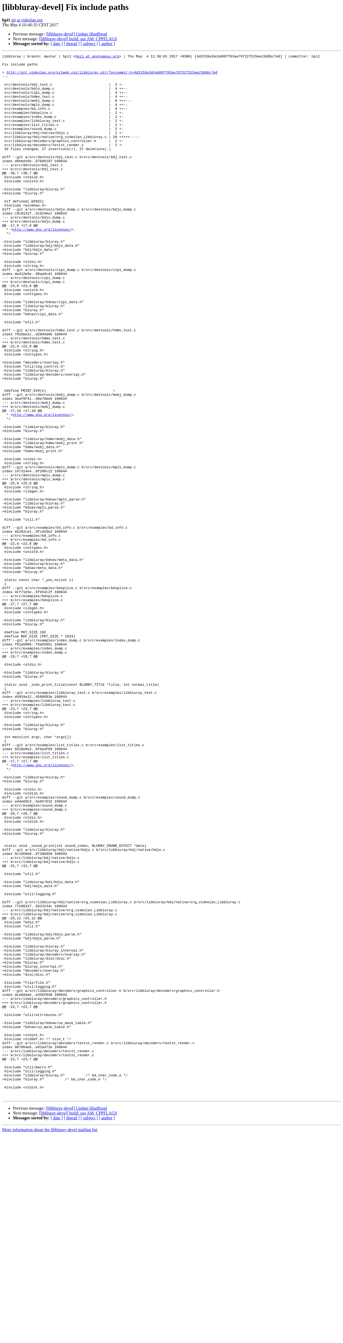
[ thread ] (72, 43)
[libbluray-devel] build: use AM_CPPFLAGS (78, 39)
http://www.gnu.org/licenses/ (42, 264)
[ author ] (107, 43)
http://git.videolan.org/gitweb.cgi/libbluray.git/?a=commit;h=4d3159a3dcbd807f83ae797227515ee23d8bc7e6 (112, 76)
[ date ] (57, 43)
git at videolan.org (27, 20)
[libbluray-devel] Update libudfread (76, 34)
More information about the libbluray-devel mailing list (49, 1338)
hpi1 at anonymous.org (97, 57)
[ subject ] (89, 43)
